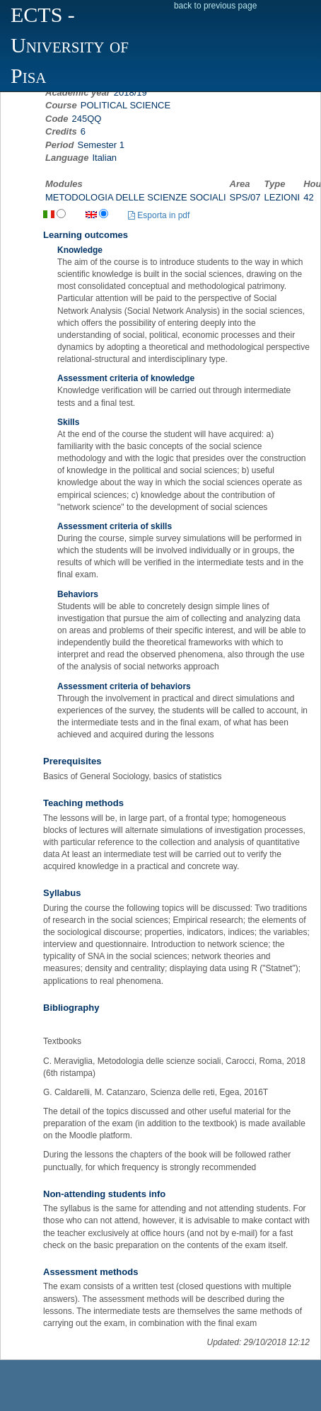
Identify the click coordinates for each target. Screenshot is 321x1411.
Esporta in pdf (158, 215)
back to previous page (215, 6)
